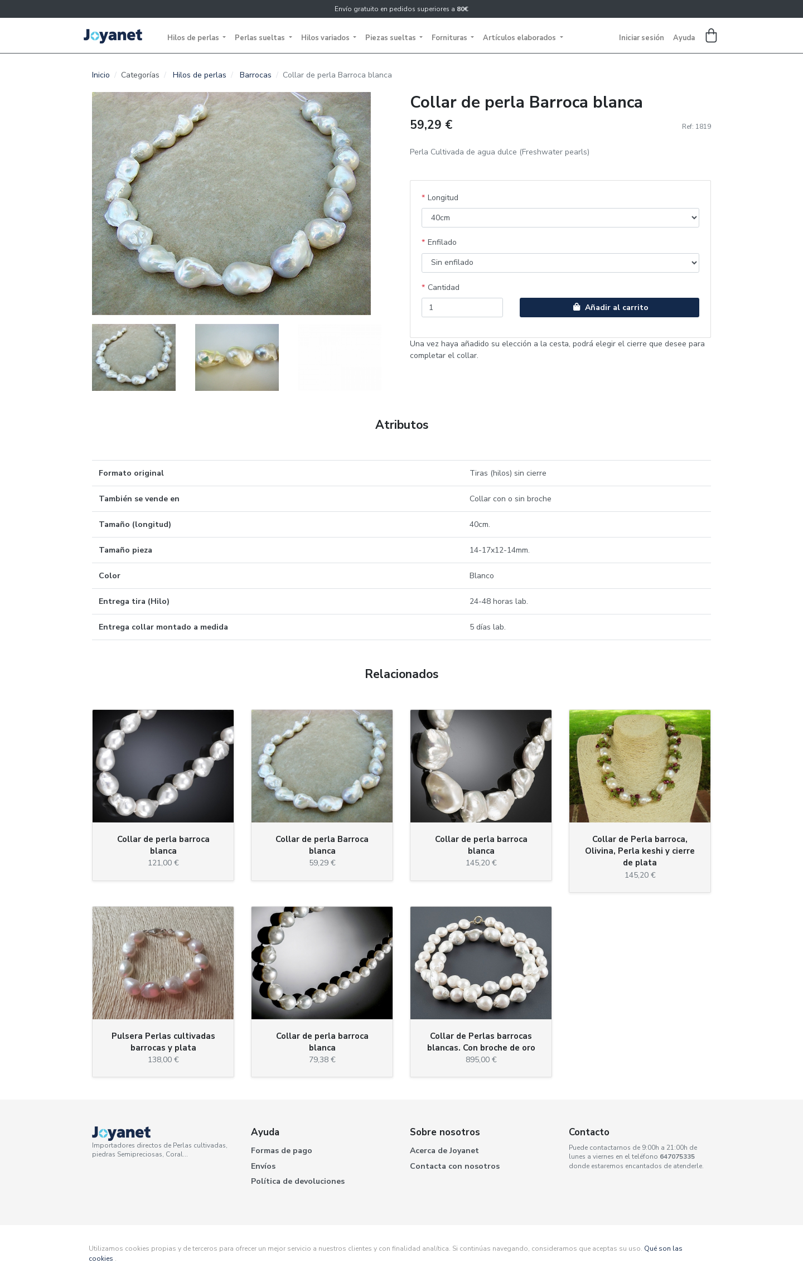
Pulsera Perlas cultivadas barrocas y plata (163, 1041)
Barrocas (256, 75)
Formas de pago (281, 1150)
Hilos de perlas (194, 38)
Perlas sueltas (261, 38)
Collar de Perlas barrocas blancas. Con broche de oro (481, 1041)
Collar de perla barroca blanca (163, 845)
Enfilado (442, 242)
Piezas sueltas (391, 38)
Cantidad (443, 287)
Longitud (443, 197)
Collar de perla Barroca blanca (322, 845)
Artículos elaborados (520, 38)
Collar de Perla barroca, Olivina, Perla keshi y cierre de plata (640, 851)
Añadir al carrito (609, 307)
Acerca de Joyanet (444, 1150)
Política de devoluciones (298, 1181)
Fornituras (450, 38)
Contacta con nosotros (455, 1166)
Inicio (101, 75)
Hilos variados (326, 38)
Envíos (263, 1166)
